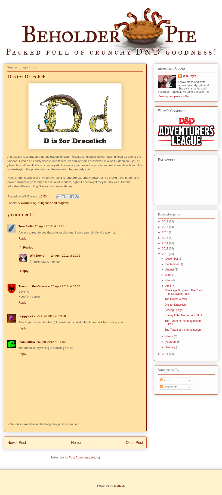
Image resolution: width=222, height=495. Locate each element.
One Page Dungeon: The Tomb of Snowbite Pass (184, 292)
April (168, 285)
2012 (165, 254)
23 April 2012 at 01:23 (49, 226)
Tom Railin (26, 226)
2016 (165, 232)
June (168, 275)
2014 (165, 243)
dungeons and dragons (53, 203)
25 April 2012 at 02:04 (65, 286)
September (172, 264)
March (169, 336)
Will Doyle (37, 255)
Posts (165, 380)
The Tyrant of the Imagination (183, 329)
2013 (165, 248)
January (170, 347)
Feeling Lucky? (174, 310)
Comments (168, 387)
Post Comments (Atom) (84, 457)
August (170, 269)
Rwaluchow (26, 342)
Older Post (134, 443)
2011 (165, 354)
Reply (22, 238)
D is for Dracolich (175, 304)
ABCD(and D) (27, 203)
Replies (28, 247)
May (168, 280)
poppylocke (26, 316)
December (172, 258)
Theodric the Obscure (33, 286)
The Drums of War (176, 299)
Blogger (119, 485)
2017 (165, 227)
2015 (165, 238)
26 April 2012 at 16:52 (51, 342)
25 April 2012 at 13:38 (51, 316)
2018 (165, 221)
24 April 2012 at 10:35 (65, 255)
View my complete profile (173, 96)
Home (76, 443)
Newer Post (16, 443)
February (171, 341)
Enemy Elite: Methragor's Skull (183, 315)
